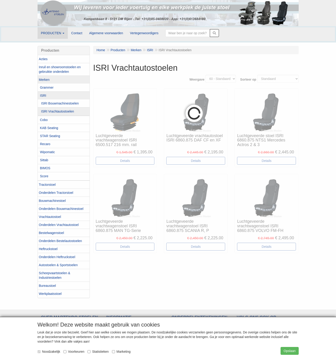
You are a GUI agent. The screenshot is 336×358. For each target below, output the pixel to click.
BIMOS (45, 168)
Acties (43, 59)
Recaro (45, 144)
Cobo (44, 120)
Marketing (121, 351)
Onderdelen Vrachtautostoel (59, 225)
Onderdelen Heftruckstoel (57, 257)
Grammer (47, 87)
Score (44, 176)
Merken (44, 80)
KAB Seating (49, 128)
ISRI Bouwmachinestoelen (60, 103)
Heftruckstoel (48, 249)
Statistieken (98, 351)
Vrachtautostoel (50, 217)
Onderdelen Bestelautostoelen (60, 241)
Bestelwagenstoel (51, 233)
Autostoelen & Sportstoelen (58, 265)
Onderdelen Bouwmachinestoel (61, 209)
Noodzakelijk (49, 351)
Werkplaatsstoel (50, 294)
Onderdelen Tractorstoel (56, 193)
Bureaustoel (47, 286)
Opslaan (289, 351)
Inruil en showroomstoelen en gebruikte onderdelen (60, 69)
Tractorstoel (47, 184)
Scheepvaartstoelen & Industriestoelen (54, 275)
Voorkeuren (74, 351)
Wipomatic (47, 152)
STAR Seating (50, 136)
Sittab (44, 160)
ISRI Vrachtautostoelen (57, 111)
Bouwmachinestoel (52, 201)
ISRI (43, 95)
